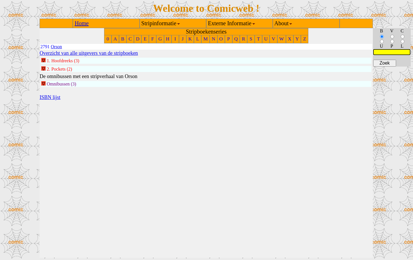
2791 (45, 46)
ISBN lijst (50, 97)
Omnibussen (58, 84)
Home (82, 23)
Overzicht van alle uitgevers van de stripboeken (89, 53)
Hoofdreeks (62, 60)
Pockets (58, 69)
